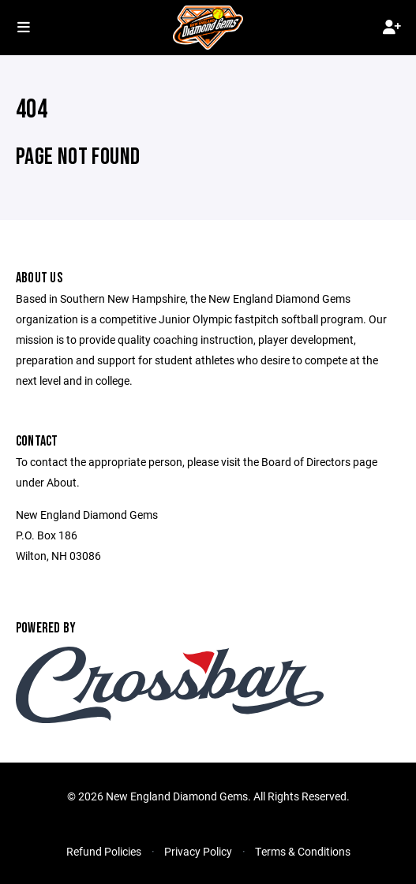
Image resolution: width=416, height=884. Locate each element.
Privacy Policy (198, 851)
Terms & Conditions (302, 851)
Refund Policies (103, 851)
